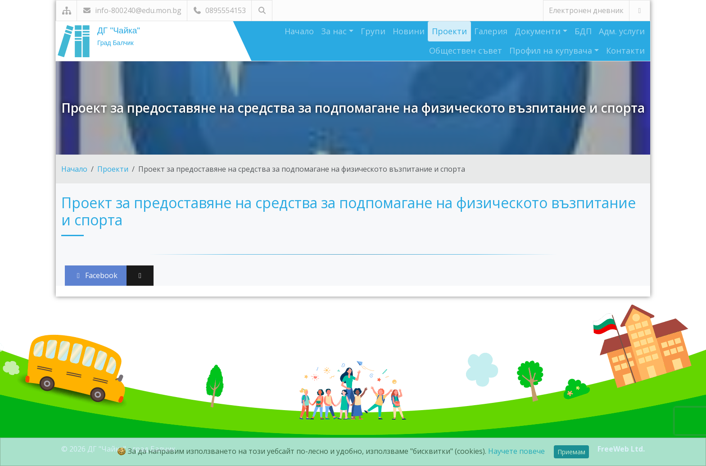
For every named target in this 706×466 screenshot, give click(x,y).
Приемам (571, 452)
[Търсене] (262, 10)
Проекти (449, 31)
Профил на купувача (551, 50)
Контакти (625, 50)
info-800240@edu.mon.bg (131, 10)
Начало (299, 31)
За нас (335, 31)
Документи (539, 31)
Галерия (490, 31)
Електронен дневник (586, 10)
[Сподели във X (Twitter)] (140, 275)
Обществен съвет (465, 50)
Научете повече (516, 451)
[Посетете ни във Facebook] (639, 10)
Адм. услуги (622, 31)
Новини (409, 31)
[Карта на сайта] (66, 10)
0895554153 (219, 10)
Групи (373, 31)
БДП (583, 31)
